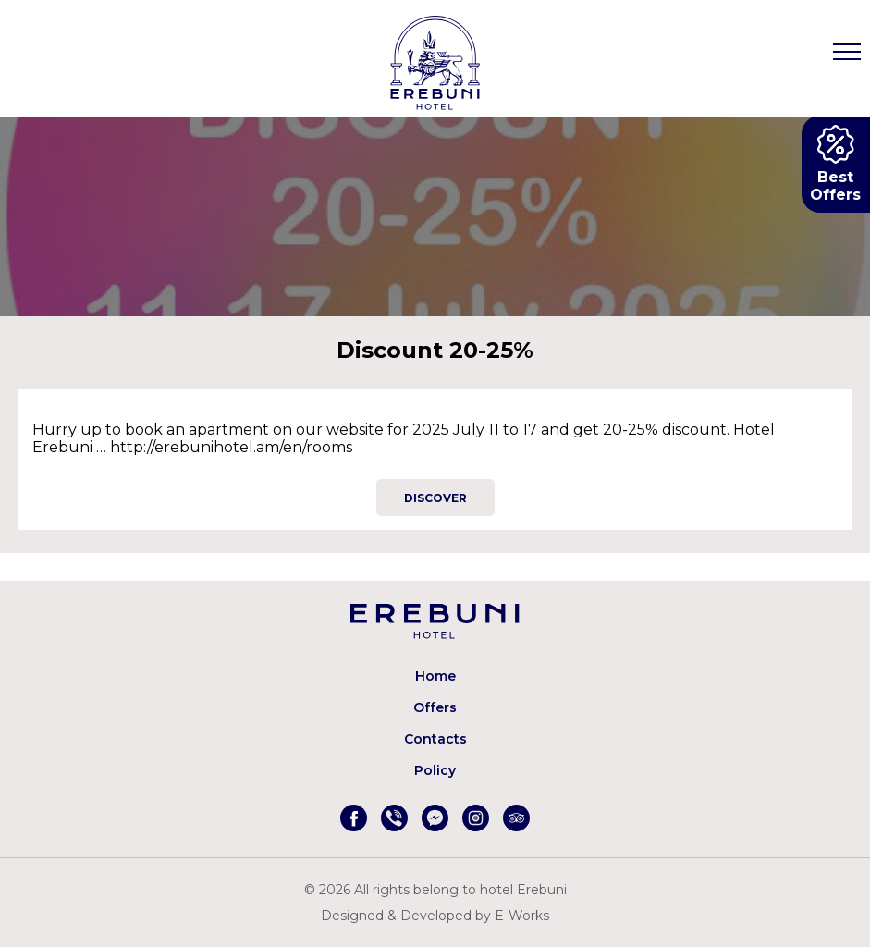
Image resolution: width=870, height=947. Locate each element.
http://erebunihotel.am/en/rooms (231, 447)
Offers (435, 707)
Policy (435, 770)
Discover (435, 498)
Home (435, 676)
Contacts (435, 739)
